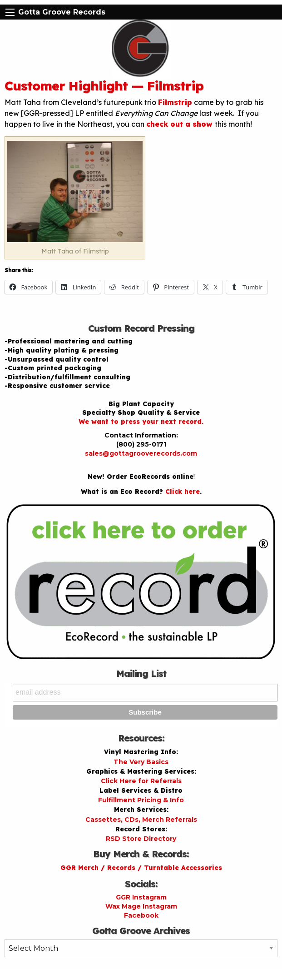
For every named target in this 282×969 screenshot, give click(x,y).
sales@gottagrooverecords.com (141, 453)
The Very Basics (141, 762)
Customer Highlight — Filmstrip (104, 86)
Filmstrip (175, 102)
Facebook (141, 915)
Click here (182, 491)
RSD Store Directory (141, 839)
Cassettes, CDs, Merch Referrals (141, 819)
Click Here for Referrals (141, 781)
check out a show (180, 124)
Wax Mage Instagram (141, 906)
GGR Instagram (141, 897)
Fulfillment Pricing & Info (141, 800)
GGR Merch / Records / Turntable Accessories (141, 868)
